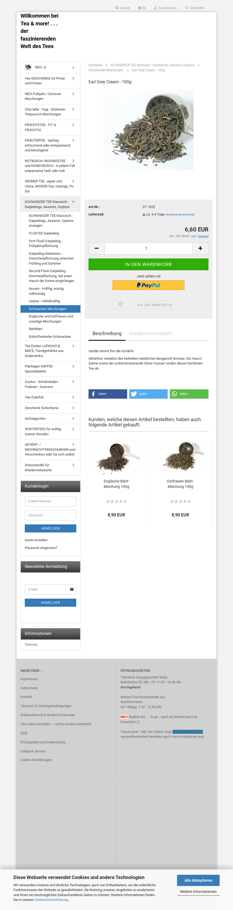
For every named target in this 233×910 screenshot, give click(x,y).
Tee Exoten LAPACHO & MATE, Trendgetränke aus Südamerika (44, 351)
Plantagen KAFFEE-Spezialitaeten (39, 368)
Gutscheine (29, 688)
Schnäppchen (35, 419)
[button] (108, 394)
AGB (24, 733)
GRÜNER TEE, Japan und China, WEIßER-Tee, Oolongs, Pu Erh (49, 186)
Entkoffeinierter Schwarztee (50, 337)
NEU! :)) (35, 67)
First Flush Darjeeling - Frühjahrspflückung (45, 243)
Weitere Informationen (198, 891)
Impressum (29, 679)
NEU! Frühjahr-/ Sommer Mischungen (43, 96)
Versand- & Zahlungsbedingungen (46, 706)
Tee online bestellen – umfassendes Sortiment (56, 724)
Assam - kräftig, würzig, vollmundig (46, 291)
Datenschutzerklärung (51, 900)
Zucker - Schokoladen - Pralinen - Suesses (42, 384)
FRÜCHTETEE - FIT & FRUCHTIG (40, 127)
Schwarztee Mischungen (47, 309)
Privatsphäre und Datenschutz (43, 742)
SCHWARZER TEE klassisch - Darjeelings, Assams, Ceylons (47, 204)
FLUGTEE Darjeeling (44, 233)
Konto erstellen (36, 540)
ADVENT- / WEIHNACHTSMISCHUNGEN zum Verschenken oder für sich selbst (50, 449)
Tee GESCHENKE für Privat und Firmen (45, 80)
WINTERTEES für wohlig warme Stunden (43, 431)
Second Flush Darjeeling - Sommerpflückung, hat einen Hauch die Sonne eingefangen (51, 276)
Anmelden (50, 528)
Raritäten (35, 329)
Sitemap (31, 644)
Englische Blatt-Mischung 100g (116, 484)
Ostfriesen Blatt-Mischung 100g (180, 484)
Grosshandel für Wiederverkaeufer (38, 467)
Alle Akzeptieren (198, 880)
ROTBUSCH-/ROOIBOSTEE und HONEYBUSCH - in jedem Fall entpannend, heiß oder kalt (50, 166)
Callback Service (33, 751)
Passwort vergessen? (41, 548)
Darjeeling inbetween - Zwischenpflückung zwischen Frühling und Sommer (51, 258)
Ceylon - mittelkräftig (44, 301)
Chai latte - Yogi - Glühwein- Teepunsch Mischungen (45, 111)
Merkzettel (194, 8)
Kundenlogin (165, 8)
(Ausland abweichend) (180, 214)
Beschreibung (107, 333)
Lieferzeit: (96, 214)
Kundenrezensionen (151, 333)
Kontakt (26, 697)
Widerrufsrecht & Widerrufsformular (48, 715)
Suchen (122, 8)
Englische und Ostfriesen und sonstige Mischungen (51, 318)
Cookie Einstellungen (36, 760)
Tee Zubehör (34, 397)
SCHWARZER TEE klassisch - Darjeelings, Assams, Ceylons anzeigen (51, 221)
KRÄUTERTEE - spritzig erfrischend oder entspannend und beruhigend (47, 145)
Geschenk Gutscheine (41, 408)
